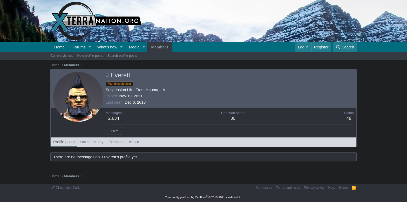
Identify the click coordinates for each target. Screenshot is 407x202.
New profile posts (90, 56)
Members (159, 47)
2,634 (113, 118)
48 (349, 118)
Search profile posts (122, 56)
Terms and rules (288, 188)
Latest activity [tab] (92, 142)
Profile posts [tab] (64, 142)
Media (134, 47)
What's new (107, 47)
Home (59, 47)
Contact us (264, 188)
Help (331, 188)
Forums (79, 47)
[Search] (345, 47)
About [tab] (134, 142)
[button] (89, 47)
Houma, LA (155, 89)
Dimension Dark (65, 188)
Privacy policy (314, 188)
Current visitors (61, 56)
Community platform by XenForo (203, 197)
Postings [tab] (116, 142)
